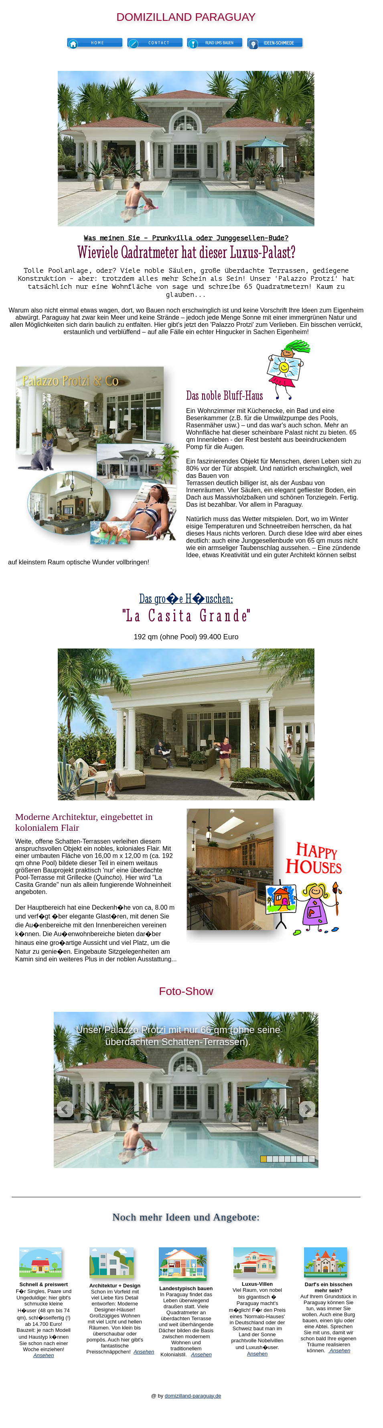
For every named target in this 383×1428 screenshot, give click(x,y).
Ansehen (257, 1354)
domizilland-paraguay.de (193, 1396)
